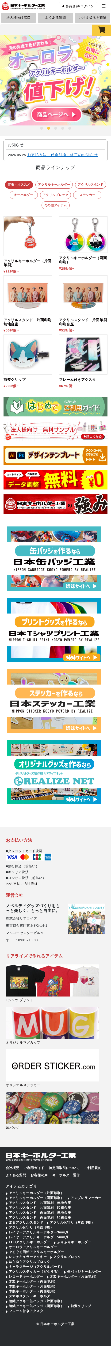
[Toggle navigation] (103, 6)
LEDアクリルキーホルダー (29, 1242)
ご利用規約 (93, 1168)
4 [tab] (62, 128)
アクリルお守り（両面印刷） (31, 1227)
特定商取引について (64, 1168)
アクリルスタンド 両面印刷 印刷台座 (40, 1217)
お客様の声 (39, 1175)
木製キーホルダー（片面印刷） (74, 1276)
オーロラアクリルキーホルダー (33, 1247)
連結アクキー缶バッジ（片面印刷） (36, 1301)
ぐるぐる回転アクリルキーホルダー (36, 1252)
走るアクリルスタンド (26, 1222)
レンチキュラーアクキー (28, 1257)
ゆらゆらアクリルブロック (29, 1262)
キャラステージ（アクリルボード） (36, 1267)
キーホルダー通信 (66, 1175)
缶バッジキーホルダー (84, 1271)
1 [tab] (41, 128)
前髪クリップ (81, 1306)
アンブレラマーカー (86, 1198)
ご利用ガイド (34, 1168)
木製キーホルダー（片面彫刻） (33, 1286)
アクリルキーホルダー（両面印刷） (36, 1198)
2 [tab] (48, 128)
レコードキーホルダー (26, 1276)
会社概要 (12, 1168)
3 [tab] (55, 128)
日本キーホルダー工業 (57, 1324)
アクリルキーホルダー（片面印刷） (36, 1193)
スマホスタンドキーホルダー (31, 1296)
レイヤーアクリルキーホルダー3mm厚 (39, 1232)
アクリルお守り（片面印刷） (72, 1222)
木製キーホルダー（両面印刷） (33, 1281)
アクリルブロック (67, 1257)
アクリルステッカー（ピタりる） (35, 1271)
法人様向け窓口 (18, 17)
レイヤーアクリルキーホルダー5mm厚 (39, 1237)
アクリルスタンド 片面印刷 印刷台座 (40, 1208)
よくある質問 (55, 17)
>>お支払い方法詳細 (22, 884)
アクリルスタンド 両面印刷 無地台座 (40, 1212)
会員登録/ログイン (78, 6)
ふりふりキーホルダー (74, 1242)
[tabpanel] (55, 80)
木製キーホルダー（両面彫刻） (33, 1291)
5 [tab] (69, 128)
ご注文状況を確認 (92, 17)
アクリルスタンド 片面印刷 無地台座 (40, 1203)
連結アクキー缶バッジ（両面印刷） (36, 1306)
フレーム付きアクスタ (26, 1311)
